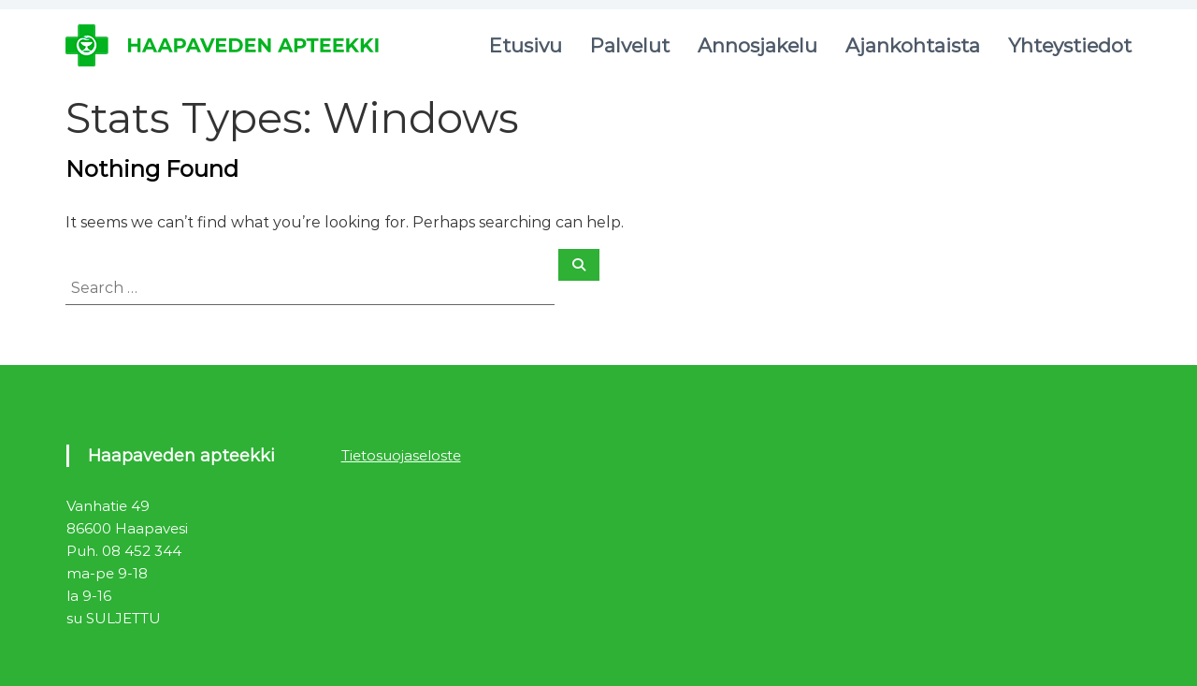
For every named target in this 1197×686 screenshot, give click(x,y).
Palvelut (630, 45)
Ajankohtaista (912, 45)
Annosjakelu (757, 45)
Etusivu (525, 45)
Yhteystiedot (1070, 45)
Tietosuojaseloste (401, 455)
